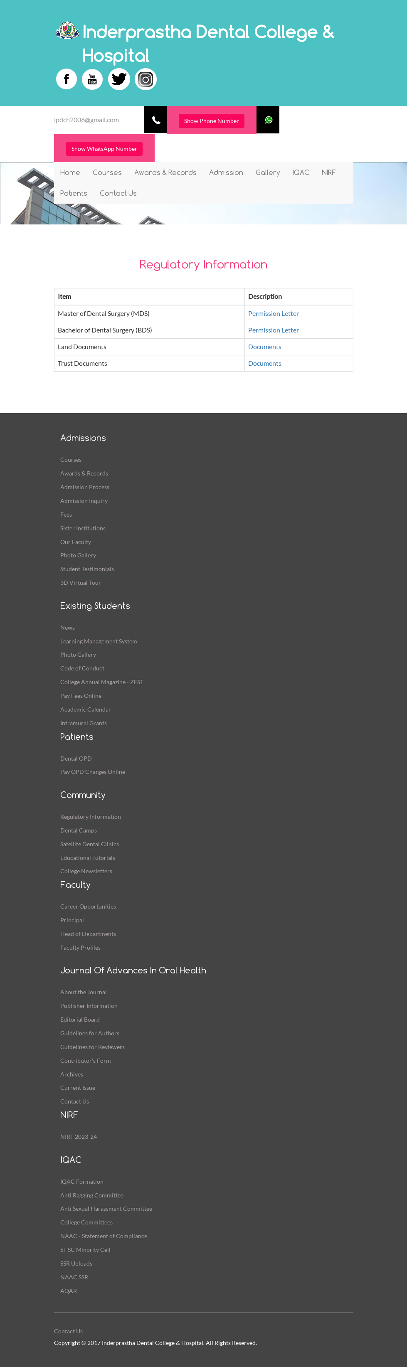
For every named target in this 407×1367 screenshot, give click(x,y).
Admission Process (84, 486)
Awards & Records (165, 172)
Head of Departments (88, 933)
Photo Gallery (78, 555)
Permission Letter (273, 313)
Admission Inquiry (84, 500)
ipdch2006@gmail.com (86, 119)
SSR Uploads (76, 1263)
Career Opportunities (88, 906)
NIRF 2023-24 (78, 1136)
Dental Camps (78, 830)
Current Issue (77, 1087)
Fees (66, 514)
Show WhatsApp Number (104, 148)
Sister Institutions (83, 528)
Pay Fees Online (80, 695)
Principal (72, 920)
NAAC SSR (74, 1277)
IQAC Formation (82, 1181)
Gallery (268, 172)
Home (70, 172)
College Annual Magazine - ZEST (101, 681)
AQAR (68, 1290)
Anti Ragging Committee (91, 1195)
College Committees (86, 1222)
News (67, 627)
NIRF (329, 172)
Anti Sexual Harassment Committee (106, 1208)
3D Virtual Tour (80, 582)
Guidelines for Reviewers (92, 1046)
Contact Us (118, 193)
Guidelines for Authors (89, 1033)
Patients (73, 193)
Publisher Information (89, 1005)
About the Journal (83, 991)
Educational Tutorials (87, 857)
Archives (71, 1074)
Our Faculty (75, 541)
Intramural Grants (83, 723)
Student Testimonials (87, 568)
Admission (226, 172)
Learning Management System (98, 641)
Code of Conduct (82, 668)
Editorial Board (80, 1019)
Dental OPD (76, 758)
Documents (264, 346)
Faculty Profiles (80, 947)
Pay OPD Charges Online (92, 771)
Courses (107, 172)
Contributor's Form (85, 1060)
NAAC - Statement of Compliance (103, 1235)
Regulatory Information (90, 816)
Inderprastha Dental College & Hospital (208, 43)
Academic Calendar (85, 709)
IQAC (301, 172)
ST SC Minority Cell (85, 1249)
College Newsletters (86, 870)
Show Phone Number (211, 120)
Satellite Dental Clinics (89, 843)
